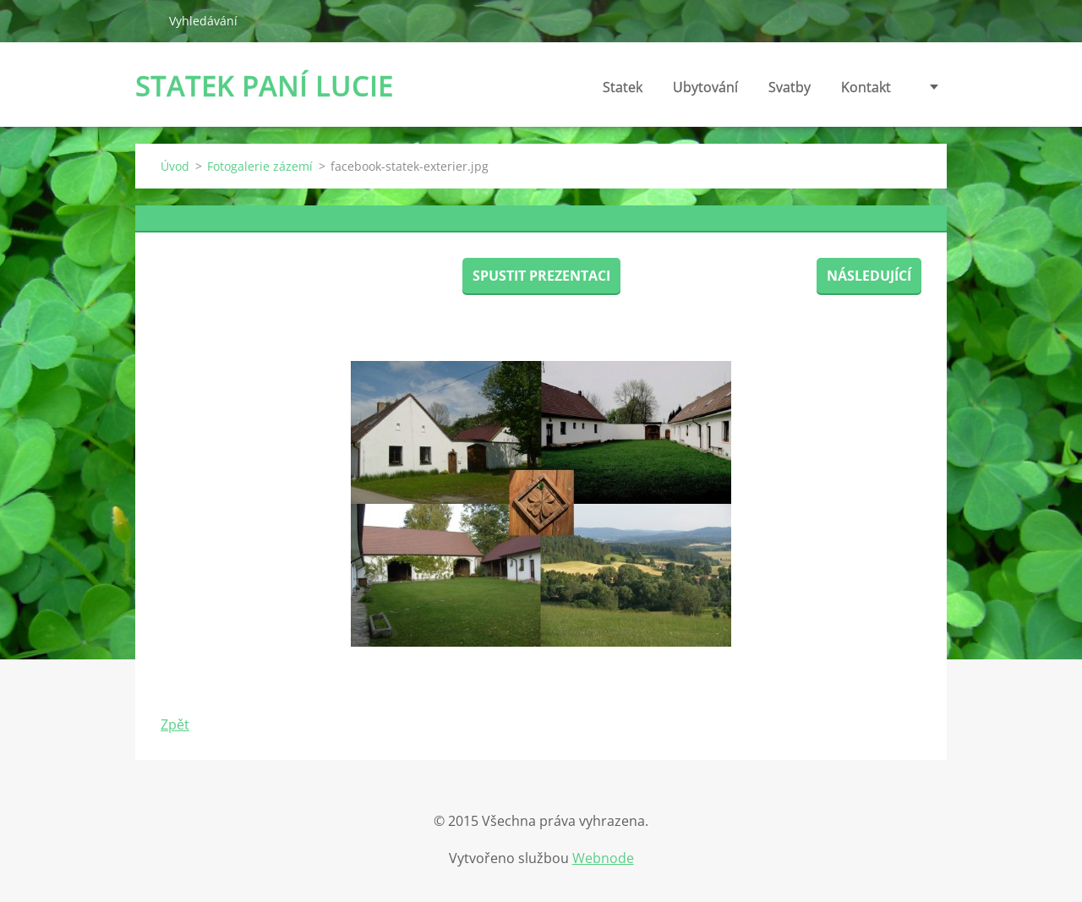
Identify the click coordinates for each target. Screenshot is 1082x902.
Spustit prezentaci (541, 275)
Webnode (603, 858)
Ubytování (705, 87)
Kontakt (866, 87)
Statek (622, 87)
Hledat (145, 20)
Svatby (789, 87)
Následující (869, 275)
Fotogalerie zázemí (260, 166)
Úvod (175, 166)
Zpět (175, 724)
